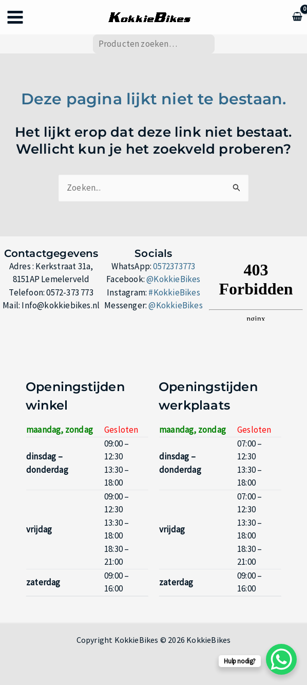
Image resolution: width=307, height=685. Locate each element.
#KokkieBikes (174, 292)
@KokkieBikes (173, 279)
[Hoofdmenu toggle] (15, 17)
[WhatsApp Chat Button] (281, 659)
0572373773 (174, 266)
